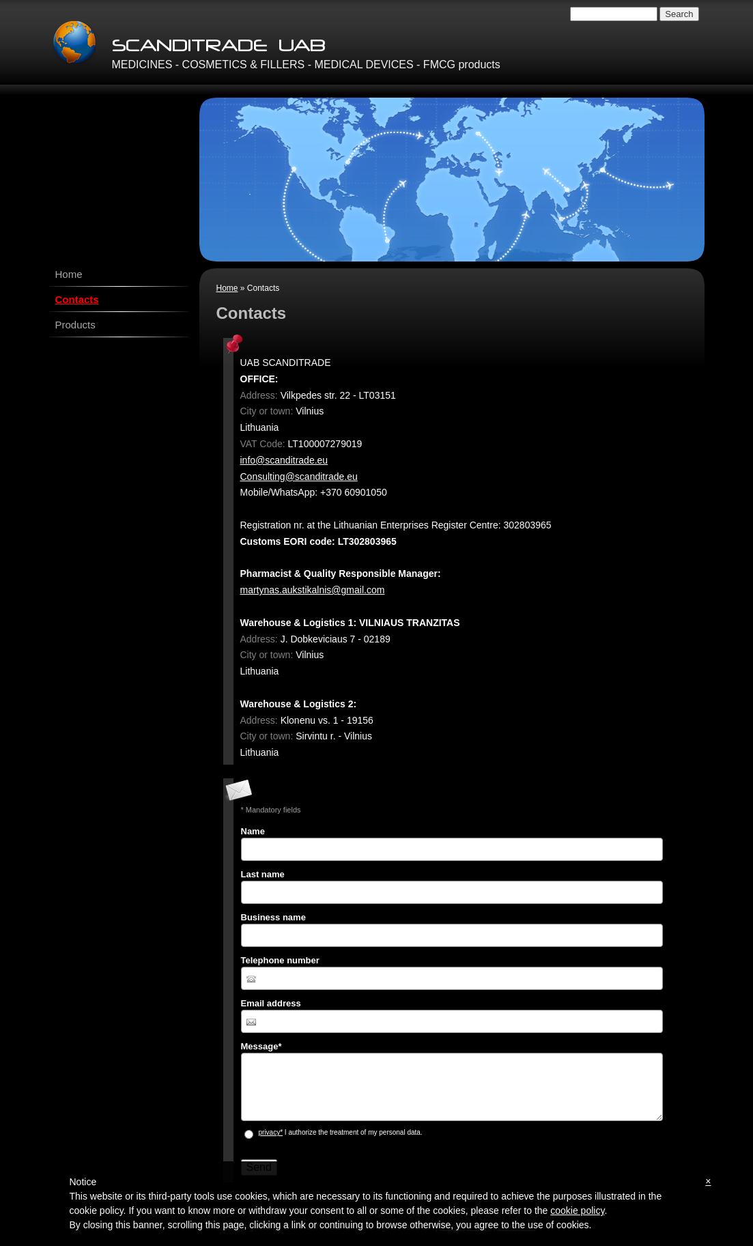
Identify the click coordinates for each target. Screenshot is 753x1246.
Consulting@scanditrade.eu (299, 476)
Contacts (77, 299)
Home (227, 288)
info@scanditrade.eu (284, 460)
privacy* (271, 1132)
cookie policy (577, 1210)
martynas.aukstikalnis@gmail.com (312, 589)
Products (75, 324)
